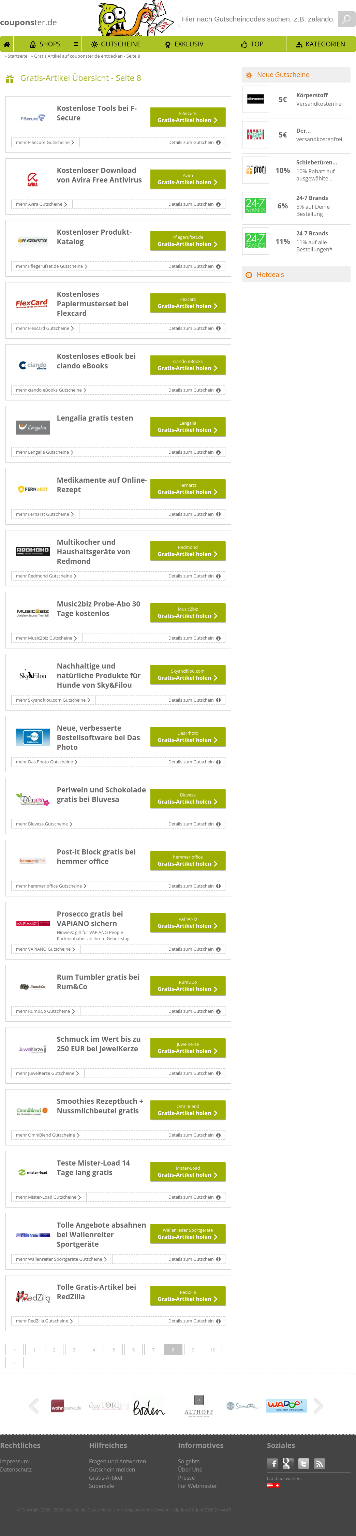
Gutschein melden (112, 1469)
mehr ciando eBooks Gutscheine (49, 390)
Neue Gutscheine (283, 74)
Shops (50, 43)
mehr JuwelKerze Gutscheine (45, 1073)
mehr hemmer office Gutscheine (49, 886)
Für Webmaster (197, 1486)
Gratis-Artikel (105, 1477)
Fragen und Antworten (117, 1461)
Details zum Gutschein (191, 142)
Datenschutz (16, 1469)
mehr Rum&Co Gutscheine (43, 1011)
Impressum (14, 1461)
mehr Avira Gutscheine (39, 204)
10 (213, 1350)
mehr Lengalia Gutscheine (43, 452)
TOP (257, 43)
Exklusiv (189, 43)
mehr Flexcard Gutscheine (43, 328)
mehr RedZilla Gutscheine (42, 1321)
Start (7, 44)
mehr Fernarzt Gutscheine (43, 514)
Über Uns (190, 1469)
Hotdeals (270, 274)
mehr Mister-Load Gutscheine (47, 1197)
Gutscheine (120, 43)
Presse (186, 1477)
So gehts (188, 1461)
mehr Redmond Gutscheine (44, 576)
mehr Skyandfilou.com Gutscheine (51, 700)
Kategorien (325, 43)
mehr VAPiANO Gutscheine (44, 949)
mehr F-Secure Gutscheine (43, 142)
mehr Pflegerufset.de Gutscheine (50, 266)
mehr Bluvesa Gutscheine (42, 824)
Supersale (101, 1486)
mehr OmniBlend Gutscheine (46, 1135)
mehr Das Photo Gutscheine (45, 762)
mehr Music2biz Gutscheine (45, 638)
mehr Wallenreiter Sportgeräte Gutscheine (59, 1259)
